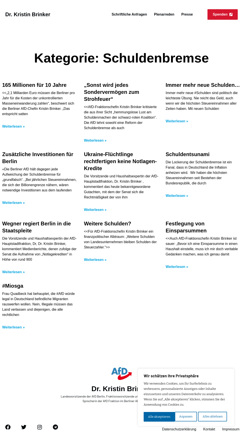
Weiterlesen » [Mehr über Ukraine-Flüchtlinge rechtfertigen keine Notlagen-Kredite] (95, 210)
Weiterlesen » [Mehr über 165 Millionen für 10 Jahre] (13, 126)
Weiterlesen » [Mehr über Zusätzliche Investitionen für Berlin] (13, 203)
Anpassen (154, 417)
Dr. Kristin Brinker (27, 14)
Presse (187, 14)
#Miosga (12, 286)
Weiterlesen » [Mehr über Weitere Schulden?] (95, 260)
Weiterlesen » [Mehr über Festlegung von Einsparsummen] (177, 267)
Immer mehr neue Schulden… (203, 85)
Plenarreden (164, 14)
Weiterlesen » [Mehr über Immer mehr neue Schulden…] (177, 121)
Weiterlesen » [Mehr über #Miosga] (13, 327)
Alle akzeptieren (213, 417)
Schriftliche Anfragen (129, 14)
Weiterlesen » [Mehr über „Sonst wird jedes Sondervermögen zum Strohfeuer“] (95, 140)
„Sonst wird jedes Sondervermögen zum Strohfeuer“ (111, 92)
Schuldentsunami (187, 154)
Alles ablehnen (181, 417)
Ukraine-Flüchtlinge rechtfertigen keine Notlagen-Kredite (120, 161)
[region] (186, 398)
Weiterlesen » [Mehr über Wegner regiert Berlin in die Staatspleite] (13, 272)
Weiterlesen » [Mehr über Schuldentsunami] (177, 196)
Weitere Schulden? (107, 223)
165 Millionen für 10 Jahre (34, 85)
